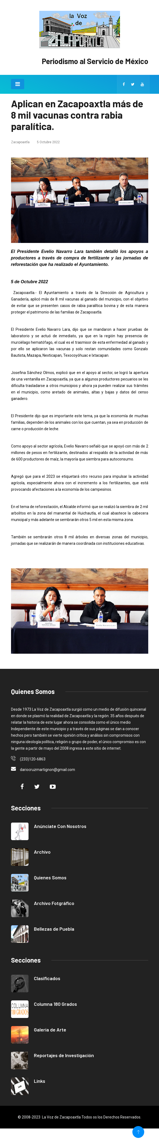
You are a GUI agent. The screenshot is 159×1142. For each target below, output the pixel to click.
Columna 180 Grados (55, 1004)
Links (39, 1081)
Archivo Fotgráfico (54, 903)
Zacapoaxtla (20, 142)
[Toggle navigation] (17, 84)
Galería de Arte (50, 1030)
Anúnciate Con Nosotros (60, 826)
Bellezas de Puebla (54, 929)
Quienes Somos (50, 877)
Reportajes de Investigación (64, 1055)
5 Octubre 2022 (48, 142)
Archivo (42, 852)
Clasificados (47, 978)
